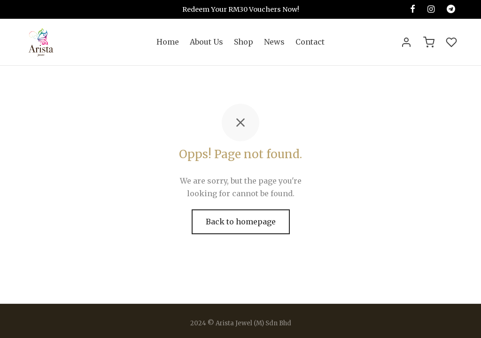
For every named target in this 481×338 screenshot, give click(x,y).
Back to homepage (241, 224)
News (274, 41)
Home (167, 41)
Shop (243, 41)
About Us (206, 41)
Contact (310, 41)
